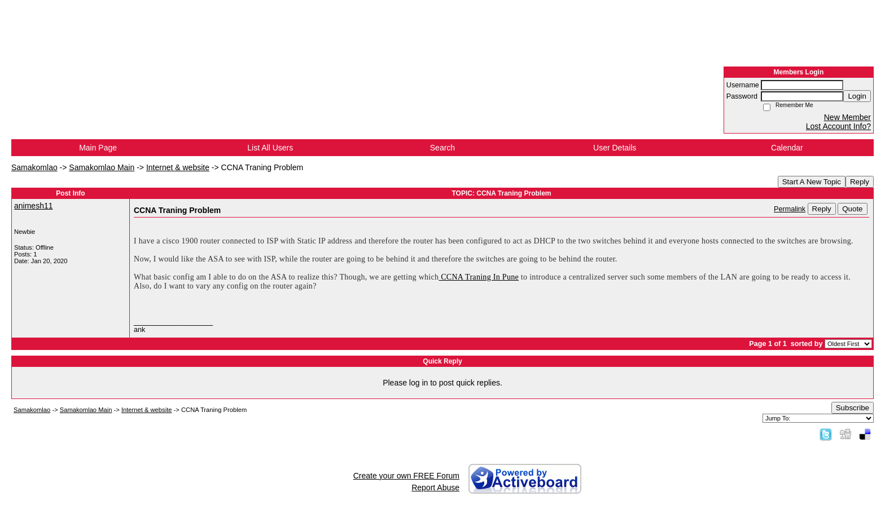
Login (857, 96)
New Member (847, 117)
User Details (614, 147)
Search (442, 147)
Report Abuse (435, 487)
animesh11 (33, 205)
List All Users (270, 147)
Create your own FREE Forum (406, 475)
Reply (859, 182)
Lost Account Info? (838, 126)
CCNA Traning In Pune (479, 277)
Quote (852, 209)
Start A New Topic (811, 182)
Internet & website (177, 167)
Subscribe (852, 408)
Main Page (98, 147)
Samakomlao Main (101, 167)
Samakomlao (34, 167)
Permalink (789, 209)
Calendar (787, 147)
